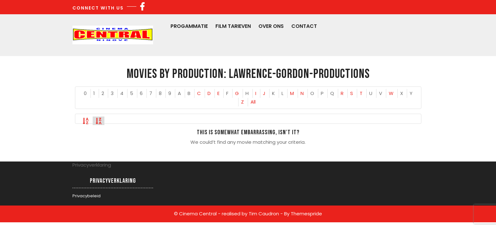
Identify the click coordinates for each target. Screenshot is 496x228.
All (253, 101)
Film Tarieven (233, 26)
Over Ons (271, 26)
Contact (304, 26)
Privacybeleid (86, 196)
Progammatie (189, 26)
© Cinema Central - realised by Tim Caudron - (228, 213)
